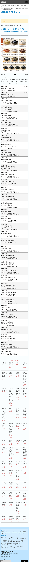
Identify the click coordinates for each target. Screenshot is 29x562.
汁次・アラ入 (18, 450)
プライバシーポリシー (19, 533)
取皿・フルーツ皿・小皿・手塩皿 (25, 393)
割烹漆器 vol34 (16, 543)
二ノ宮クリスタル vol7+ (6, 546)
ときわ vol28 (20, 540)
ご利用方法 (8, 532)
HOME (2, 25)
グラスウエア (18, 494)
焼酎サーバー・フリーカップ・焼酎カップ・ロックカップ (4, 414)
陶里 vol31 (9, 543)
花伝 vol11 (17, 537)
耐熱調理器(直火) (11, 473)
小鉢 (17, 364)
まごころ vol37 (19, 542)
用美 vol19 (3, 547)
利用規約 (11, 533)
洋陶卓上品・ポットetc (11, 486)
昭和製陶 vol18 (15, 538)
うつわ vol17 (11, 537)
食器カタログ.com (11, 12)
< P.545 (3, 74)
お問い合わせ (4, 533)
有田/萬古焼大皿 (18, 374)
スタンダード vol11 (5, 538)
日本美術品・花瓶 (11, 519)
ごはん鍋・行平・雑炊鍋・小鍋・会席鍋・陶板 (25, 453)
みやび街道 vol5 (5, 542)
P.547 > (26, 74)
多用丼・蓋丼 (4, 426)
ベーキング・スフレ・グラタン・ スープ (18, 475)
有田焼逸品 (4, 442)
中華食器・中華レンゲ (11, 495)
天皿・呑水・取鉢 (4, 391)
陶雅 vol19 (7, 25)
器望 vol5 (3, 543)
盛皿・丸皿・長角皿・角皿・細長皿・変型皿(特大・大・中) (25, 378)
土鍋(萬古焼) (4, 450)
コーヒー (25, 472)
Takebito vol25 (11, 547)
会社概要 (24, 532)
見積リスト (14, 532)
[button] (26, 2)
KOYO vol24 (13, 540)
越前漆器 (11, 504)
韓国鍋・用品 (11, 464)
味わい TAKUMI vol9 (18, 546)
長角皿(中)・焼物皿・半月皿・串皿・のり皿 (18, 394)
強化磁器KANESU (5, 540)
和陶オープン (11, 442)
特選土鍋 (13, 25)
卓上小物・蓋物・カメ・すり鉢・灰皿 (18, 413)
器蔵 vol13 (12, 542)
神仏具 (24, 518)
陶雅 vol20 (3, 537)
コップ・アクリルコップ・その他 (25, 495)
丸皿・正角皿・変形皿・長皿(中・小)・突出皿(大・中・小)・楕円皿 (11, 397)
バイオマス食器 (4, 505)
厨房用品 (25, 504)
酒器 (10, 410)
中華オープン (25, 485)
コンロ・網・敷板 (18, 464)
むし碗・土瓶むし (11, 374)
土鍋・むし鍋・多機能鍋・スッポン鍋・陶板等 (11, 453)
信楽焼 (3, 518)
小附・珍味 (25, 365)
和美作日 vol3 (13, 544)
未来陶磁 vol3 (23, 538)
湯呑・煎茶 (18, 426)
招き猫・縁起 (18, 519)
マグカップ (4, 485)
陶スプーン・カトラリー (18, 486)
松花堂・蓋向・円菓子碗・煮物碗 (4, 375)
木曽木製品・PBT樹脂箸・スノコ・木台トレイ (18, 508)
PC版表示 (3, 2)
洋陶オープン (4, 473)
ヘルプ (19, 532)
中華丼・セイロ (4, 494)
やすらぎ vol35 (4, 544)
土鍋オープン (25, 441)
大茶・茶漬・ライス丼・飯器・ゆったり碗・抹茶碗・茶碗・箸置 (11, 430)
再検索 (26, 86)
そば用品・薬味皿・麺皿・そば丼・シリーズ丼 (25, 414)
